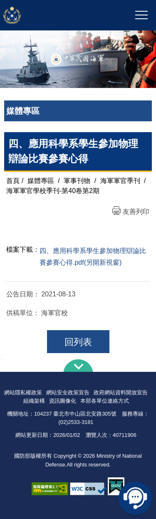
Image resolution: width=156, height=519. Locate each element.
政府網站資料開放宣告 (121, 392)
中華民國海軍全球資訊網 (47, 15)
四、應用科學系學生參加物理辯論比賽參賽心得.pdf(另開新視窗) (93, 256)
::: (2, 356)
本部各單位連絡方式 (104, 401)
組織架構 (34, 401)
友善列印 (136, 211)
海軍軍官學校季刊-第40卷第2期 (52, 190)
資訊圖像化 (62, 401)
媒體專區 (40, 180)
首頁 (13, 180)
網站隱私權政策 (23, 392)
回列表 (78, 342)
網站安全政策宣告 (67, 392)
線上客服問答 (135, 498)
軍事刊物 (77, 180)
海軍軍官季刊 (120, 180)
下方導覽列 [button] (78, 365)
